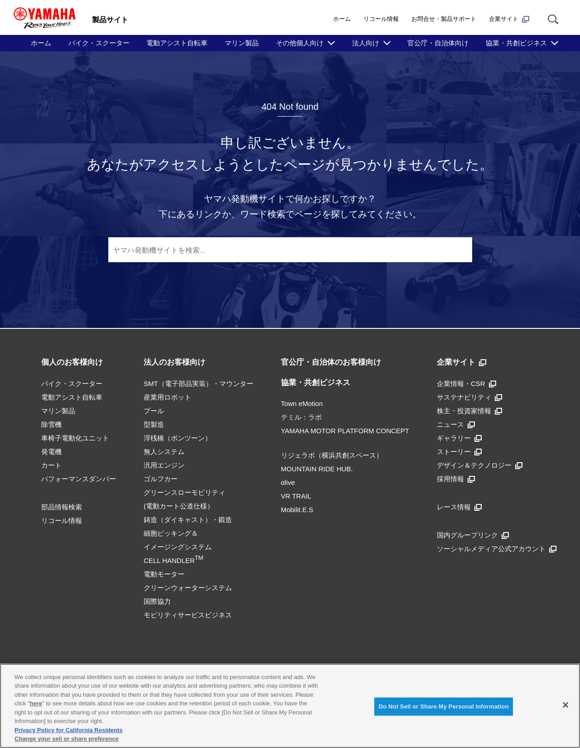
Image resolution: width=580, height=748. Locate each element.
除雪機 (51, 424)
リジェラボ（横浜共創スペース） (332, 455)
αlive (288, 482)
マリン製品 (242, 43)
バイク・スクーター (99, 43)
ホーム (342, 18)
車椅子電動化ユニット (75, 438)
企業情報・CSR (466, 383)
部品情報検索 (61, 507)
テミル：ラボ (301, 417)
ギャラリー (459, 438)
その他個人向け (300, 43)
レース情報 (459, 507)
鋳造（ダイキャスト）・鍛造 (188, 519)
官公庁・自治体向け (438, 43)
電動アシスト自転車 (177, 43)
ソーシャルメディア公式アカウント (496, 548)
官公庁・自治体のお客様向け (331, 362)
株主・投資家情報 (469, 411)
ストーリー (459, 451)
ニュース (456, 424)
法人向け (365, 43)
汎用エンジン (164, 465)
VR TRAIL (296, 496)
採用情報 (456, 479)
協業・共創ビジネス (516, 43)
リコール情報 (381, 18)
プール (154, 411)
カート (51, 465)
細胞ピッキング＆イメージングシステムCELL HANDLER (178, 546)
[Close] (565, 705)
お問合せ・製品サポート (443, 18)
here (36, 703)
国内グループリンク (473, 535)
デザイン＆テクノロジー (479, 465)
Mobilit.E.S (297, 509)
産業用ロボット (167, 397)
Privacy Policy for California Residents (68, 730)
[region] (290, 706)
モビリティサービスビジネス (188, 615)
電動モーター (164, 574)
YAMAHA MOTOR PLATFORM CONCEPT (345, 431)
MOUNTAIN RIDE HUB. (317, 469)
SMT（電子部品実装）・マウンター (198, 383)
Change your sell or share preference (66, 738)
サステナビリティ (469, 397)
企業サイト (509, 19)
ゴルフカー (161, 479)
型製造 (154, 424)
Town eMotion (302, 403)
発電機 (51, 451)
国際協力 (157, 601)
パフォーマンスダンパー (78, 479)
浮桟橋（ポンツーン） (178, 438)
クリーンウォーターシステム (188, 588)
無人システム (164, 451)
